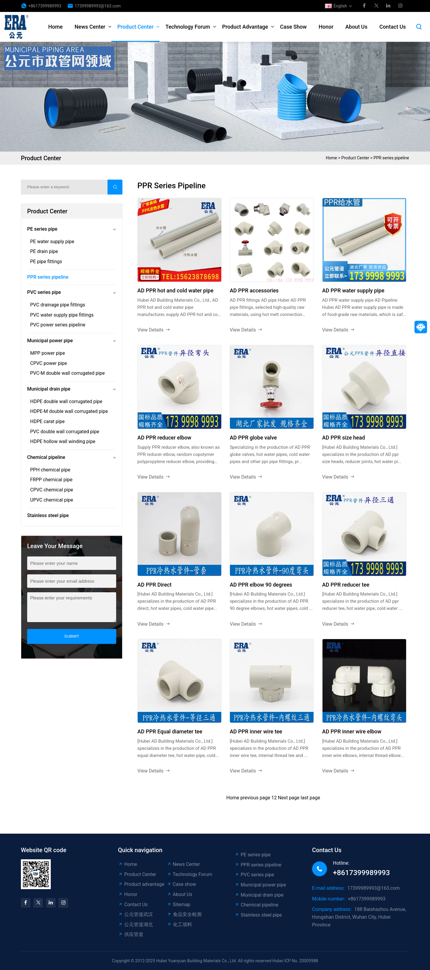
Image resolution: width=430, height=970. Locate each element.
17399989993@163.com (98, 6)
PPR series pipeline (391, 157)
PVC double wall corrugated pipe (64, 431)
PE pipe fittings (46, 261)
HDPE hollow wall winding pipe (62, 441)
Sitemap (179, 904)
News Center (90, 27)
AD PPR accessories (254, 290)
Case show (293, 27)
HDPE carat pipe (47, 421)
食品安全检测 (184, 914)
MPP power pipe (47, 353)
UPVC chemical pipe (51, 500)
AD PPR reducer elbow (164, 437)
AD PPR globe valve (253, 437)
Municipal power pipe (50, 340)
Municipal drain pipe (48, 389)
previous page (255, 798)
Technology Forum (187, 27)
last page (310, 798)
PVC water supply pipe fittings (62, 315)
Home (55, 27)
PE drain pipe (44, 251)
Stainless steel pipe (48, 515)
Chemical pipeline (46, 457)
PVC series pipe (44, 292)
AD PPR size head (343, 437)
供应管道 (130, 934)
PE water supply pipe (52, 241)
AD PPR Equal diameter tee (169, 731)
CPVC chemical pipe (51, 490)
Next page (289, 798)
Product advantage (245, 27)
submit (71, 636)
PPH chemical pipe (50, 470)
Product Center (135, 27)
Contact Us (392, 27)
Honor (326, 27)
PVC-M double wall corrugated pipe (67, 373)
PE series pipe (42, 229)
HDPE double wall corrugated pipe (66, 401)
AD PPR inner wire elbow (351, 731)
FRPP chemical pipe (51, 479)
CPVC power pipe (48, 363)
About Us (356, 27)
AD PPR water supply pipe (353, 290)
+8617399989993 (44, 6)
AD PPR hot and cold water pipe (175, 290)
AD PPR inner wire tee (256, 731)
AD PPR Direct (154, 585)
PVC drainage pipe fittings (57, 305)
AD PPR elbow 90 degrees (261, 585)
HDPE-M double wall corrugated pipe (69, 411)
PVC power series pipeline (57, 325)
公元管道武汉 (135, 914)
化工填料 (179, 924)
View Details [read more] (153, 330)
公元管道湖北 (135, 924)
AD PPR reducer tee (345, 585)
